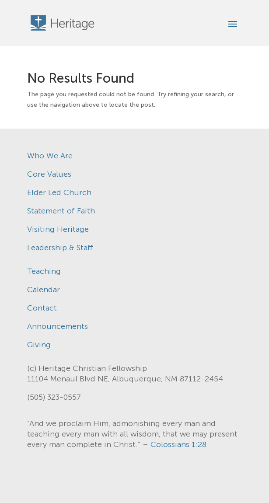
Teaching (44, 271)
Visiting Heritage (58, 229)
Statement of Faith (61, 211)
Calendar (43, 289)
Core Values (49, 174)
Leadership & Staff (60, 247)
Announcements (57, 326)
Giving (39, 344)
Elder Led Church (59, 192)
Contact (42, 308)
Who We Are (50, 156)
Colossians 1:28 (178, 444)
